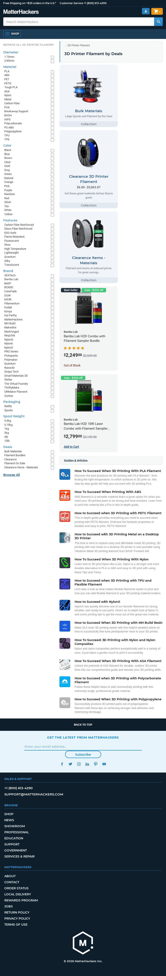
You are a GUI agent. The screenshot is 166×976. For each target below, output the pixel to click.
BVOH (8, 115)
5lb (6, 436)
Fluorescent (11, 240)
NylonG (8, 339)
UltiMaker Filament (15, 391)
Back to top (83, 724)
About (10, 876)
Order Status (16, 888)
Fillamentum (11, 303)
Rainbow (9, 194)
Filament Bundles (15, 455)
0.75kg (8, 424)
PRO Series (11, 351)
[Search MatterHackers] (158, 21)
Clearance (10, 459)
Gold (7, 166)
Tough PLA (11, 87)
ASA (7, 91)
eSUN (7, 299)
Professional (16, 832)
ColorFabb (10, 291)
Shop (8, 814)
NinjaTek (9, 335)
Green (8, 174)
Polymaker (10, 359)
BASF (7, 283)
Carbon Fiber (12, 103)
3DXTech (10, 275)
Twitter (70, 764)
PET (6, 79)
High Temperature (15, 248)
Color (7, 145)
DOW (7, 295)
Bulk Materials (13, 451)
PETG (7, 83)
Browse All (11, 475)
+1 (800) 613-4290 (95, 3)
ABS (7, 75)
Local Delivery (17, 894)
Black (7, 150)
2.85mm (9, 60)
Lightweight (11, 252)
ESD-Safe (10, 232)
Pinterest (95, 764)
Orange (8, 182)
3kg (6, 432)
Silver (7, 202)
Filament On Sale (14, 463)
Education (13, 838)
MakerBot (10, 327)
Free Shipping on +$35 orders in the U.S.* (29, 3)
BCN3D (8, 287)
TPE (6, 139)
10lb (7, 440)
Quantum (10, 256)
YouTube (104, 764)
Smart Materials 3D (16, 375)
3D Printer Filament (78, 45)
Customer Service (71, 3)
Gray (7, 170)
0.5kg (7, 420)
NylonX (8, 347)
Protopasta (11, 355)
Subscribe (83, 755)
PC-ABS (9, 127)
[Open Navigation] (12, 33)
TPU (7, 135)
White (7, 210)
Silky (7, 260)
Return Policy (16, 912)
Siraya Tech (11, 371)
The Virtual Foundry (16, 383)
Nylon (7, 95)
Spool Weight (14, 416)
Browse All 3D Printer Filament (28, 44)
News (9, 820)
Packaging (11, 402)
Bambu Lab (11, 279)
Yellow (8, 214)
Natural (8, 178)
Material (9, 67)
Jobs (8, 906)
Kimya (8, 311)
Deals (7, 447)
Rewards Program (21, 900)
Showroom (14, 826)
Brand (8, 271)
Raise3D (9, 367)
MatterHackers (13, 319)
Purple (8, 190)
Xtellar (8, 379)
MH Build (9, 323)
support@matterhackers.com (33, 794)
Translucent (11, 264)
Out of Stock (72, 365)
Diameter (10, 52)
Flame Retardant (14, 236)
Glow (7, 244)
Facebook (62, 764)
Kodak (8, 307)
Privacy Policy (17, 918)
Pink (7, 186)
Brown (8, 158)
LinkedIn (87, 764)
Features (10, 220)
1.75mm (9, 56)
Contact (11, 882)
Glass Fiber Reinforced (18, 228)
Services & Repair (19, 856)
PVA (7, 107)
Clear (7, 162)
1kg (6, 428)
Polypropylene (12, 131)
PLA (6, 71)
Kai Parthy (10, 315)
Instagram (79, 764)
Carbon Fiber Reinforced (19, 224)
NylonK (8, 343)
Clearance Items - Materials (21, 467)
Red (6, 198)
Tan (6, 206)
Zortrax (8, 395)
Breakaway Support (16, 111)
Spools (8, 410)
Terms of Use (15, 924)
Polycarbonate (13, 123)
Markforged (11, 331)
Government (15, 850)
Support (11, 844)
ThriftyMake (11, 387)
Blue (7, 154)
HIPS (7, 119)
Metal (7, 99)
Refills (8, 406)
